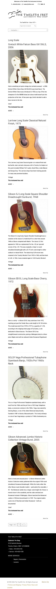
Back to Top (45, 114)
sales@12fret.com (29, 4)
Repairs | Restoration (20, 559)
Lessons (16, 562)
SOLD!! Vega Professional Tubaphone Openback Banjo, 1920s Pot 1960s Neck (27, 360)
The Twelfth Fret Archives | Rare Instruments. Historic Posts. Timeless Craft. (28, 14)
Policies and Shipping (14, 585)
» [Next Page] (25, 525)
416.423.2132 (16, 4)
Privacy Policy (26, 585)
